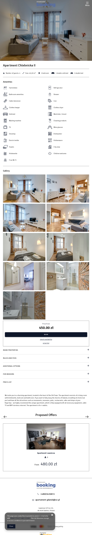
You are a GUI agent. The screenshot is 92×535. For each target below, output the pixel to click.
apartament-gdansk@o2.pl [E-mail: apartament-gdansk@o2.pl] (47, 499)
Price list (46, 343)
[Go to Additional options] (46, 366)
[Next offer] (87, 417)
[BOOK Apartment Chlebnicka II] (46, 334)
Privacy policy (58, 526)
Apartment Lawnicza (46, 453)
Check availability (46, 339)
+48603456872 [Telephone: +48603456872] (47, 494)
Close (11, 526)
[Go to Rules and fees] (46, 358)
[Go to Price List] (46, 382)
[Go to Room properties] (46, 350)
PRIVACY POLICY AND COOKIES (20, 518)
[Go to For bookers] (46, 374)
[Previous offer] (5, 417)
